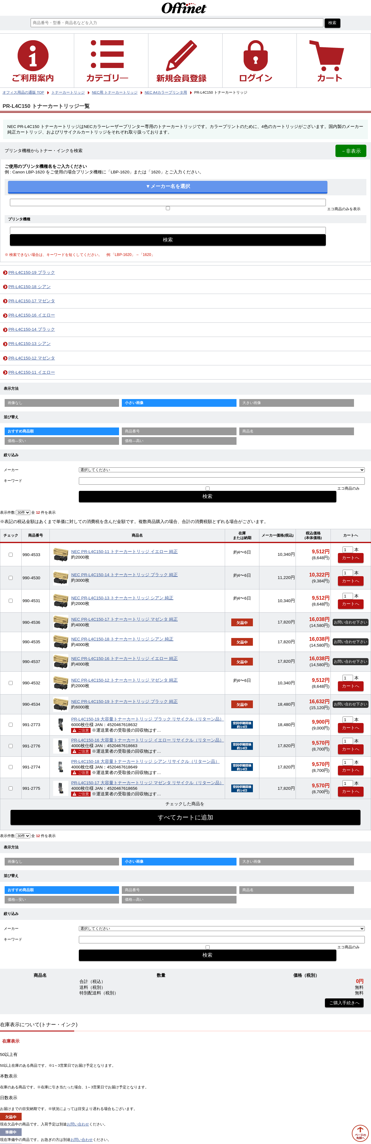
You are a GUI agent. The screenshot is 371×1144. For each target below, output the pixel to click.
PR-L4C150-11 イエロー (31, 372)
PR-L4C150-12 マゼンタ (31, 358)
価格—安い (17, 441)
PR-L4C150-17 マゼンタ (31, 301)
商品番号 (132, 431)
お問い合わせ (78, 1124)
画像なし (15, 403)
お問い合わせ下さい (350, 622)
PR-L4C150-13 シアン (29, 343)
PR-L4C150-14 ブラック (31, 329)
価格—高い (134, 441)
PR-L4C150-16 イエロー (31, 315)
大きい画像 (251, 403)
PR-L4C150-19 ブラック (31, 272)
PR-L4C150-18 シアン (29, 286)
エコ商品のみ (348, 488)
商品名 (248, 431)
